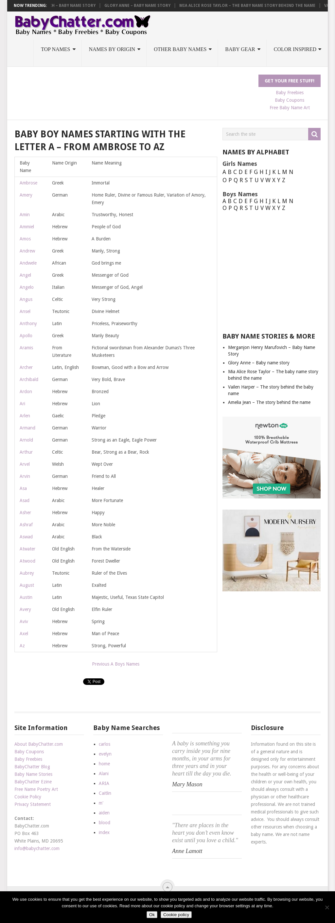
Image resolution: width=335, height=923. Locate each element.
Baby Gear (240, 49)
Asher (25, 512)
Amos (25, 238)
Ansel (25, 311)
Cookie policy (176, 914)
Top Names (55, 49)
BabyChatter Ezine (33, 781)
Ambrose (28, 182)
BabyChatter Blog (32, 766)
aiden (104, 812)
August (27, 585)
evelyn (105, 754)
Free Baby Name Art (290, 107)
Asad (24, 500)
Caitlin (105, 793)
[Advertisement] (133, 89)
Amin (25, 214)
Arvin (25, 476)
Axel (24, 633)
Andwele (28, 263)
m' (101, 803)
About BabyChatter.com (38, 744)
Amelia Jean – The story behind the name (269, 402)
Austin (26, 597)
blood (104, 822)
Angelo (27, 287)
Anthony (28, 323)
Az (22, 645)
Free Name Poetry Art (36, 789)
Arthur (26, 452)
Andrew (27, 250)
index (104, 832)
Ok (152, 914)
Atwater (27, 548)
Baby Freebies (290, 92)
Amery (26, 195)
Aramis (26, 347)
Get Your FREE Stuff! (289, 80)
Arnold (26, 440)
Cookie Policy (27, 796)
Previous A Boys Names (115, 664)
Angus (26, 299)
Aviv (24, 621)
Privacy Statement (32, 804)
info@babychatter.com (37, 848)
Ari (22, 403)
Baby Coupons (289, 100)
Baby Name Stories (33, 774)
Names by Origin (112, 49)
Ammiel (27, 226)
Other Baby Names (180, 49)
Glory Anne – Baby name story (141, 5)
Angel (25, 275)
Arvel (25, 464)
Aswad (26, 536)
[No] (327, 907)
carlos (104, 744)
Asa (23, 488)
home (104, 763)
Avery (25, 609)
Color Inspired (295, 49)
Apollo (26, 335)
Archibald (29, 379)
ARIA (104, 783)
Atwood (27, 561)
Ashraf (26, 524)
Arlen (25, 415)
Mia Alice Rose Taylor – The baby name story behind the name (251, 5)
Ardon (26, 391)
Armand (27, 427)
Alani (104, 773)
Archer (26, 367)
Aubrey (27, 573)
